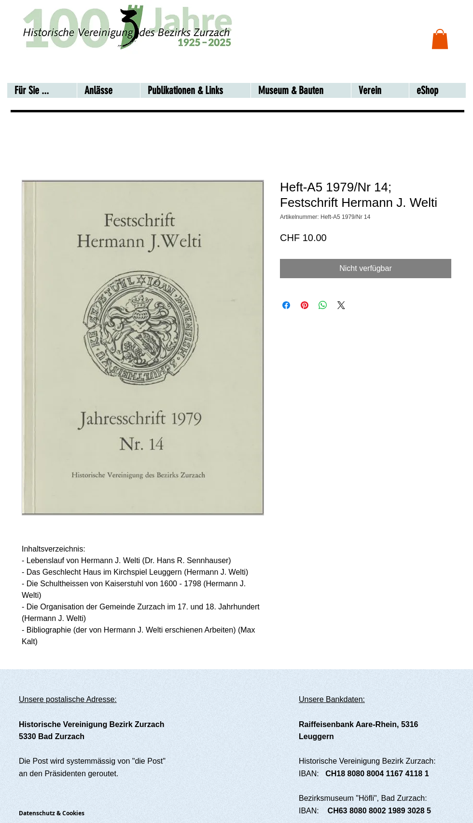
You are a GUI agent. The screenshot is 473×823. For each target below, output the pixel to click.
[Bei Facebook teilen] (286, 305)
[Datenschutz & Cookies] (59, 813)
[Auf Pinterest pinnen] (304, 305)
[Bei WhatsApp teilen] (323, 305)
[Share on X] (341, 305)
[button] (439, 39)
